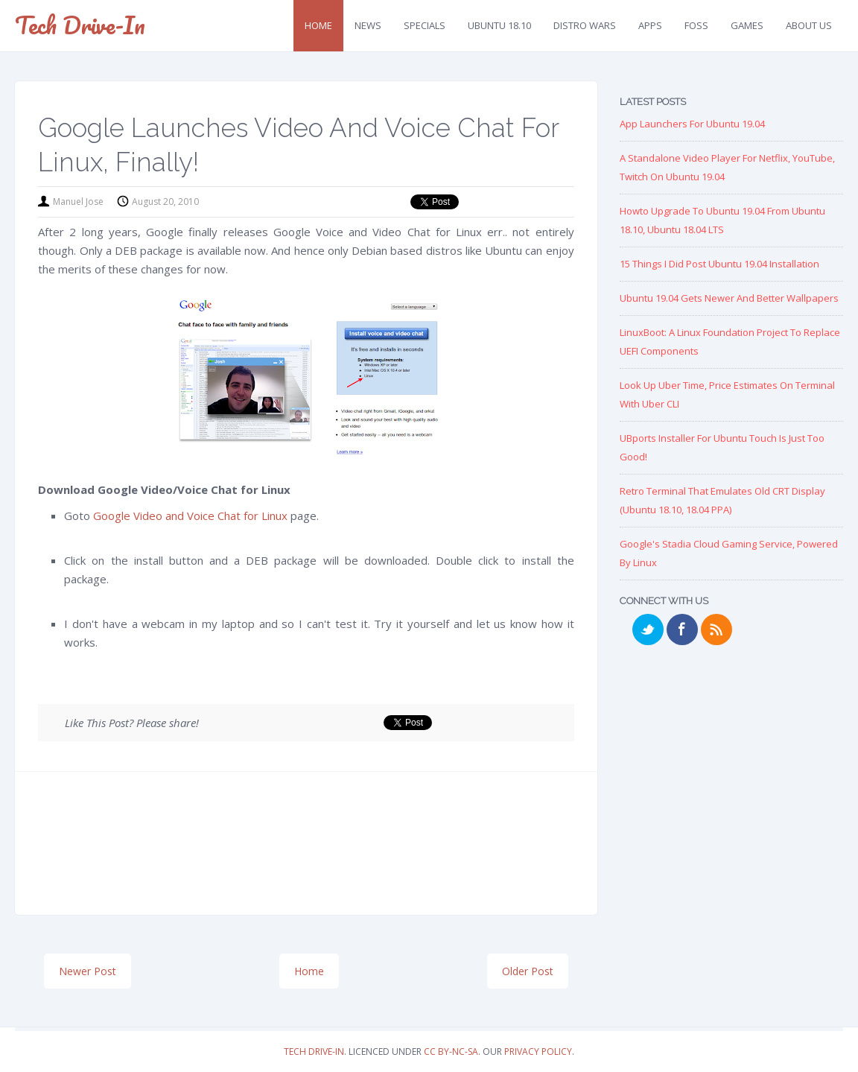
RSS (716, 629)
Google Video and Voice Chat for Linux (190, 515)
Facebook (682, 629)
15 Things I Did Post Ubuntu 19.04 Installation (719, 263)
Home (318, 25)
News (368, 25)
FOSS (696, 25)
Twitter (648, 629)
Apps (650, 25)
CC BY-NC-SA (451, 1051)
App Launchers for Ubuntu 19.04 (692, 123)
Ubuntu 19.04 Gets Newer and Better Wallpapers (729, 298)
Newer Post (87, 971)
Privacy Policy (538, 1051)
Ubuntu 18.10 (499, 25)
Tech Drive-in (80, 25)
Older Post (527, 971)
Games (747, 25)
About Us (809, 25)
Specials (424, 25)
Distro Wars (584, 25)
